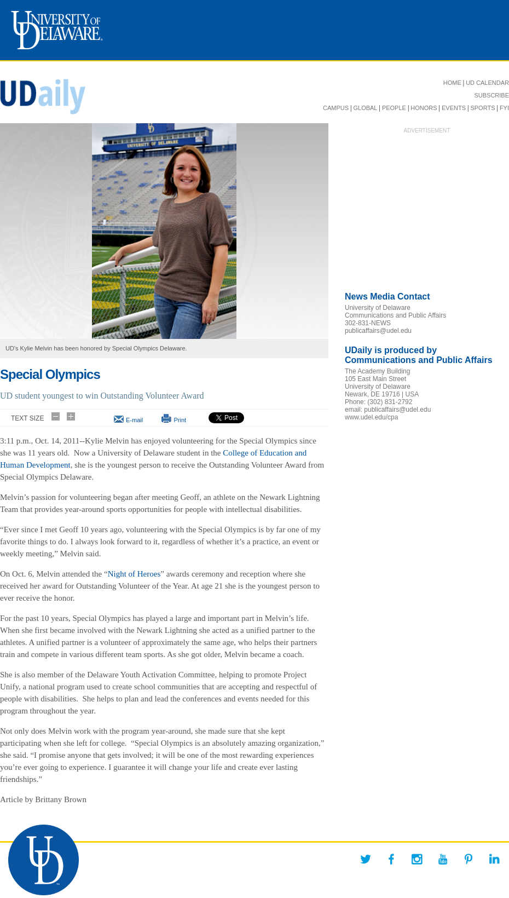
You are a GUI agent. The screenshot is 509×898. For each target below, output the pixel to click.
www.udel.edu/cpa (371, 417)
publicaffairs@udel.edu (378, 331)
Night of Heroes (134, 573)
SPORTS (482, 108)
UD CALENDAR (487, 82)
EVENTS (454, 108)
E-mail (134, 420)
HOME (452, 82)
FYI (504, 108)
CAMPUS (336, 108)
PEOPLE (394, 108)
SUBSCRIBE (491, 95)
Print (179, 420)
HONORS (423, 108)
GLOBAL (365, 108)
